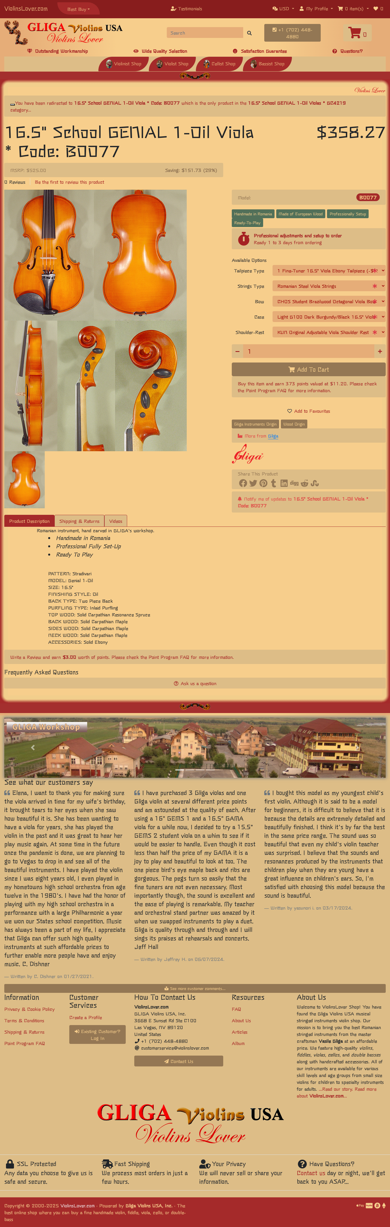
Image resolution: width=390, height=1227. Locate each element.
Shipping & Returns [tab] (79, 520)
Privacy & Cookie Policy (29, 1008)
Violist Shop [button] (172, 63)
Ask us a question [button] (195, 683)
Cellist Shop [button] (219, 63)
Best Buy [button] (76, 8)
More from (258, 435)
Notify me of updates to (303, 502)
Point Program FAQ (266, 390)
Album (238, 1043)
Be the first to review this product (69, 181)
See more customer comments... (195, 988)
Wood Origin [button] (294, 424)
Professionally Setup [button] (348, 213)
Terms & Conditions (24, 1020)
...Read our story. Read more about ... (336, 1092)
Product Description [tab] (29, 520)
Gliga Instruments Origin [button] (255, 424)
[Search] (205, 32)
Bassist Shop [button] (267, 63)
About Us (241, 1020)
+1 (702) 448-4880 (292, 33)
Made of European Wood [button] (301, 213)
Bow (259, 301)
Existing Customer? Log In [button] (98, 1034)
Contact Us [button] (178, 1061)
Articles (239, 1031)
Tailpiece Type (249, 270)
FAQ (236, 1008)
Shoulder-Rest (249, 332)
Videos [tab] (115, 520)
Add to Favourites (308, 410)
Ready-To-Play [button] (247, 222)
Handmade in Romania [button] (253, 213)
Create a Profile (85, 1017)
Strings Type (250, 285)
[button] (283, 8)
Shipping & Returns (24, 1031)
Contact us (311, 1173)
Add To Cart (309, 369)
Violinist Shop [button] (123, 63)
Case (259, 316)
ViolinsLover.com (26, 8)
